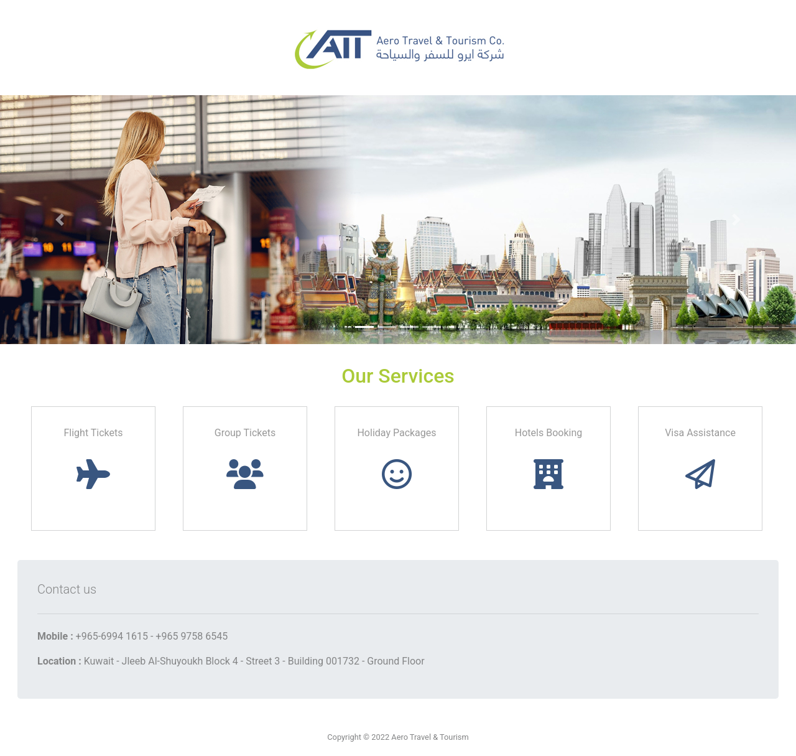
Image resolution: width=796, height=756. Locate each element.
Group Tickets (245, 458)
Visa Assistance (700, 458)
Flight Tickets (93, 458)
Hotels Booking (548, 458)
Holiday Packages (396, 458)
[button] (59, 219)
